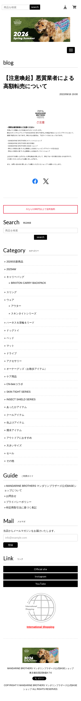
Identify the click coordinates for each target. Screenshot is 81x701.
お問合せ (11, 496)
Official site (40, 569)
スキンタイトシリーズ (23, 313)
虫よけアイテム (15, 422)
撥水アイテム (14, 430)
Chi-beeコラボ (15, 384)
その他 (10, 460)
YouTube (40, 583)
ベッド (10, 338)
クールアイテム (15, 414)
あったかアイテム (17, 407)
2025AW (11, 269)
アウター (16, 305)
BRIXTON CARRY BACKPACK (28, 282)
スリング (12, 292)
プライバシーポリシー (18, 501)
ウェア (10, 299)
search (35, 7)
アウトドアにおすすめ (19, 437)
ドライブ (12, 353)
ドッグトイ (13, 330)
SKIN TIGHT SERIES (19, 391)
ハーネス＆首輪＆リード (20, 322)
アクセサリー (14, 361)
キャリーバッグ (15, 276)
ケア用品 (12, 376)
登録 (10, 545)
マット (10, 345)
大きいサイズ (14, 445)
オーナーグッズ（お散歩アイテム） (27, 368)
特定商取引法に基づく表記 (21, 507)
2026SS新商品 (15, 261)
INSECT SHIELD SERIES (21, 399)
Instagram (40, 576)
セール (10, 453)
